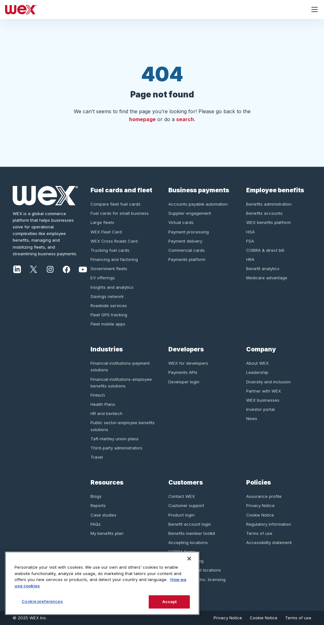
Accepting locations (188, 542)
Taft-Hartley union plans (114, 438)
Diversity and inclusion (268, 381)
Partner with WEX (263, 390)
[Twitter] (33, 269)
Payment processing (188, 231)
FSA (250, 241)
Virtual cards (181, 222)
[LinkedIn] (17, 269)
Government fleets (108, 268)
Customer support (186, 505)
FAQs (95, 524)
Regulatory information (268, 524)
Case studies (103, 514)
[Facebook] (66, 269)
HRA (250, 259)
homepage (142, 119)
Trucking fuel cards (109, 250)
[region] (102, 583)
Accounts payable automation (198, 204)
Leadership (257, 372)
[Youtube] (82, 269)
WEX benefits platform (268, 222)
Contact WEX (181, 496)
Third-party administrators (116, 447)
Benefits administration (269, 204)
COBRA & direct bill (265, 250)
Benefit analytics (262, 268)
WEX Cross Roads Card (114, 241)
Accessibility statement (269, 542)
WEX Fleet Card (106, 231)
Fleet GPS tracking (108, 314)
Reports (98, 505)
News (251, 418)
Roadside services (108, 305)
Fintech (97, 395)
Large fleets (102, 222)
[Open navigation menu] (314, 9)
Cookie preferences (42, 601)
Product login (181, 514)
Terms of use (259, 533)
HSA (250, 231)
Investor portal (260, 409)
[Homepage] (152, 9)
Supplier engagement (189, 213)
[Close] (189, 559)
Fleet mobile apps (107, 323)
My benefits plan (106, 533)
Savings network (107, 296)
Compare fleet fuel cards (115, 204)
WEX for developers (188, 363)
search (185, 119)
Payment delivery (185, 241)
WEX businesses (262, 400)
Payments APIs (182, 372)
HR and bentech (106, 413)
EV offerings (102, 277)
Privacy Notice (260, 505)
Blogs (96, 496)
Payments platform (186, 259)
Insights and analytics (112, 287)
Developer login (183, 381)
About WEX (257, 363)
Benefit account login (189, 524)
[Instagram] (50, 269)
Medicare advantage (266, 277)
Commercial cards (186, 250)
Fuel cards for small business (119, 213)
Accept (169, 601)
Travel (96, 457)
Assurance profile (264, 496)
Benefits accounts (264, 213)
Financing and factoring (114, 259)
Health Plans (102, 404)
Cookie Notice (260, 514)
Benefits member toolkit (191, 533)
